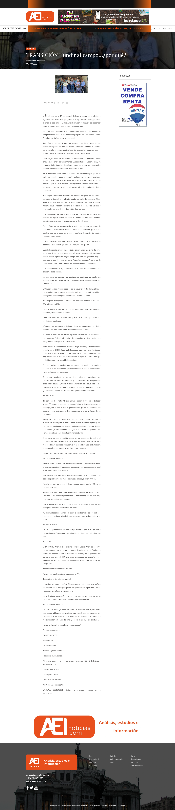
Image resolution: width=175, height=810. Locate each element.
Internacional (94, 759)
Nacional (92, 762)
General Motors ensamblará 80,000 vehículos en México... (51, 28)
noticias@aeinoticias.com (37, 774)
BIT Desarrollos (94, 805)
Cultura (133, 756)
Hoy (90, 756)
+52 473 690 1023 (34, 778)
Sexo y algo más (137, 765)
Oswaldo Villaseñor (36, 61)
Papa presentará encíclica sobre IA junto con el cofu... (112, 28)
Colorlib (122, 805)
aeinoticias (84, 805)
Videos (112, 762)
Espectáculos (136, 759)
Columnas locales (116, 759)
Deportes (134, 762)
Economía (93, 765)
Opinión (30, 49)
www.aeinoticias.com (36, 781)
